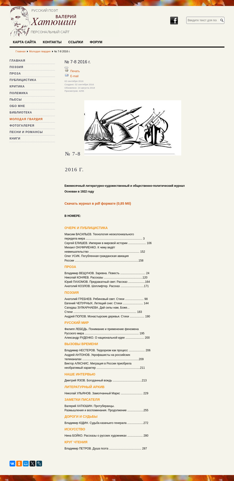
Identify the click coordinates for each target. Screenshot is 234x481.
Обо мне (17, 106)
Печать (75, 71)
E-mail (74, 76)
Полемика (19, 93)
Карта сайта (24, 42)
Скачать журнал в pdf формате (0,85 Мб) (97, 203)
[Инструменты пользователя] (66, 67)
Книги (15, 138)
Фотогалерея (22, 125)
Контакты (52, 42)
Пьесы (16, 99)
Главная (17, 60)
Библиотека (21, 112)
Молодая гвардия (26, 119)
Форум (96, 42)
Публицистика (23, 80)
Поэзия (16, 67)
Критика (17, 86)
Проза (15, 73)
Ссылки (75, 42)
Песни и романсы (26, 132)
